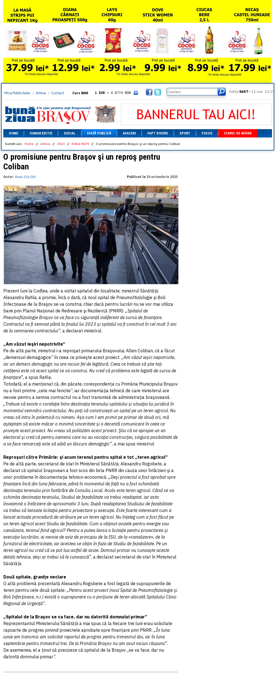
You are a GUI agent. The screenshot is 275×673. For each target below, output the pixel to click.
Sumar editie (41, 133)
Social (70, 133)
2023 (61, 144)
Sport (184, 133)
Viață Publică (99, 133)
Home (13, 133)
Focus (207, 133)
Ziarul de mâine (238, 133)
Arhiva (41, 93)
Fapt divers (157, 133)
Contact (57, 93)
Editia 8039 (80, 144)
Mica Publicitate (17, 93)
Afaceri (129, 133)
